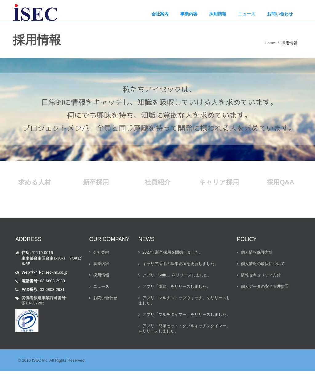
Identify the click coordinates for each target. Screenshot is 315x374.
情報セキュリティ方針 (261, 276)
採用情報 (101, 276)
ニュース (101, 287)
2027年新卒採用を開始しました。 (172, 252)
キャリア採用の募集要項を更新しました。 (180, 264)
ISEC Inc (40, 363)
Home (269, 43)
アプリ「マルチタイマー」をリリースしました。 (186, 316)
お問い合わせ (105, 299)
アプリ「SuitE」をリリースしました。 (177, 276)
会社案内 (101, 252)
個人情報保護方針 (257, 252)
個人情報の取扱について (263, 264)
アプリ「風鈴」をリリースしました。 (176, 287)
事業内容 (101, 264)
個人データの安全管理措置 (265, 287)
